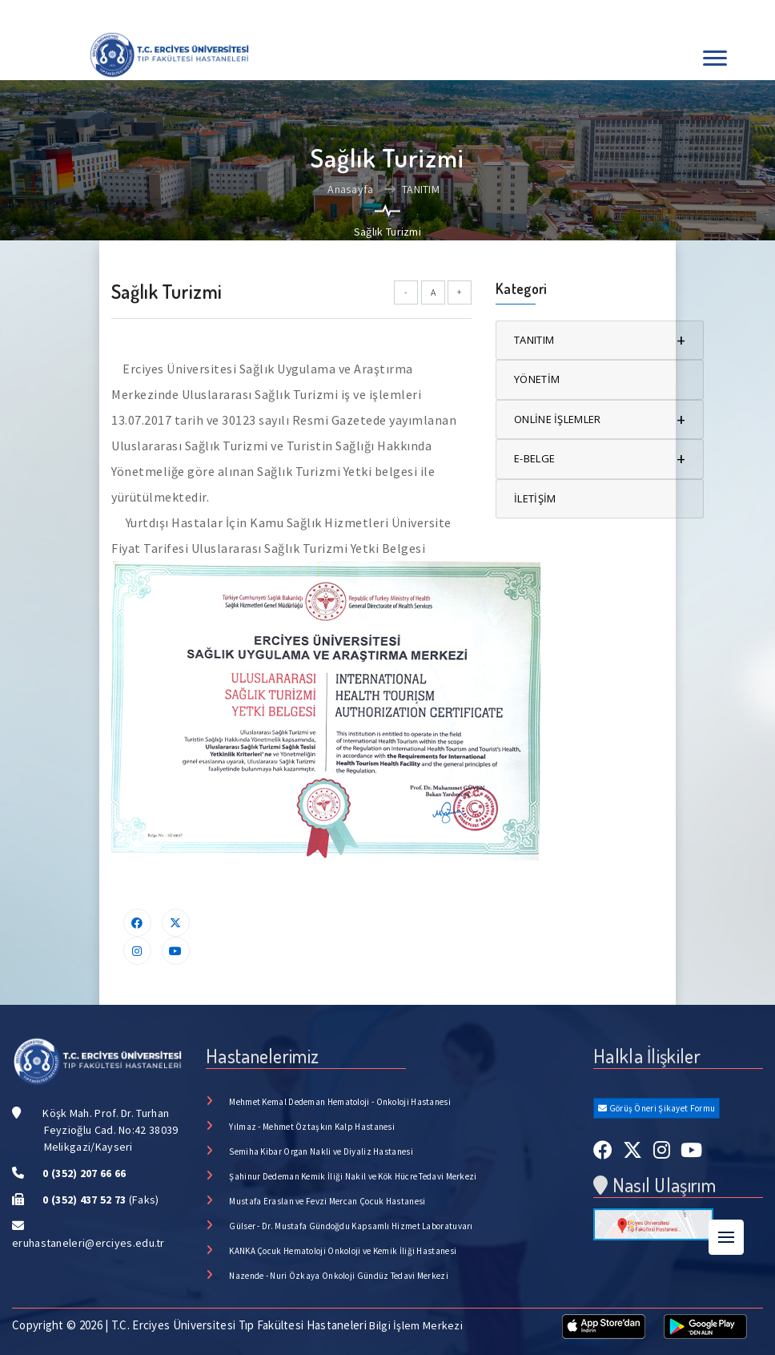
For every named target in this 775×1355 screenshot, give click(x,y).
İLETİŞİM (535, 498)
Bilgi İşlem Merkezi (416, 1325)
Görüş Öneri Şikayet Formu (656, 1108)
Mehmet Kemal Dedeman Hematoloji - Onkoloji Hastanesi (340, 1101)
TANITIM (412, 189)
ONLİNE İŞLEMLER (599, 419)
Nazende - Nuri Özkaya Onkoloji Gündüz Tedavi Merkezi (338, 1275)
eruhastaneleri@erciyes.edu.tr (88, 1243)
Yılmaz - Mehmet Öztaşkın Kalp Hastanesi (312, 1126)
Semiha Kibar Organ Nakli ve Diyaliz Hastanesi (321, 1151)
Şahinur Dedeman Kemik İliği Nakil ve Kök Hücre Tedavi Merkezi (352, 1176)
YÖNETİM (537, 379)
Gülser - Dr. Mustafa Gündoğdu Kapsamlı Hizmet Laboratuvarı (350, 1226)
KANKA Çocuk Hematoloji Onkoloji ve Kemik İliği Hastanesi (342, 1250)
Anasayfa (350, 189)
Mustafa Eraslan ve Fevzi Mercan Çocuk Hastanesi (327, 1201)
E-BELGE (599, 459)
